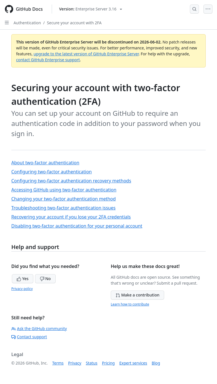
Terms (58, 363)
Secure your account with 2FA (74, 22)
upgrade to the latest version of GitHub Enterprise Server (86, 53)
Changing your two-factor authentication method (63, 199)
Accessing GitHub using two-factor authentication (63, 190)
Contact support (29, 336)
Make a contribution (137, 295)
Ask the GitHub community (39, 328)
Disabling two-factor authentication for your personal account (76, 226)
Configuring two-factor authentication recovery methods (71, 181)
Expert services (133, 363)
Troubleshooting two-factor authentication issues (63, 208)
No (45, 278)
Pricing (108, 363)
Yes (23, 278)
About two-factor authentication (45, 163)
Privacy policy (22, 288)
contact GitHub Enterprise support (48, 59)
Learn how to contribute (130, 304)
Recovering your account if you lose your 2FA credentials (71, 217)
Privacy (74, 363)
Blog (156, 363)
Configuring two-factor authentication (51, 172)
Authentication (27, 22)
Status (91, 363)
